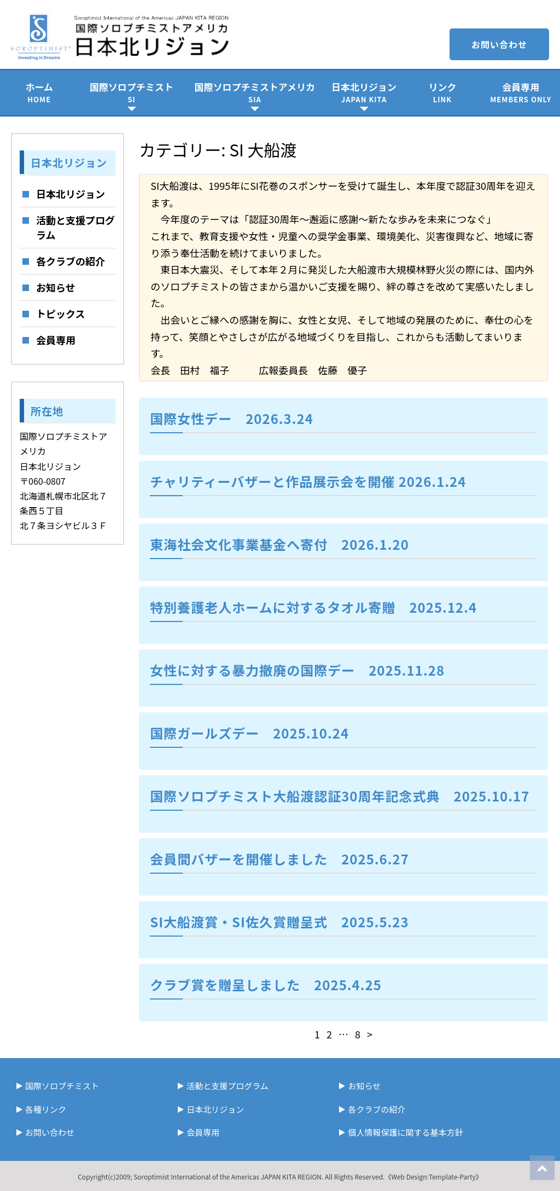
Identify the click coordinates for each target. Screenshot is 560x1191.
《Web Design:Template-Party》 (433, 1176)
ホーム (39, 92)
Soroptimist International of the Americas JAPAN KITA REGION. (228, 1176)
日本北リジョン (364, 92)
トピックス (60, 313)
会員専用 (521, 92)
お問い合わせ (499, 44)
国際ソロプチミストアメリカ (254, 92)
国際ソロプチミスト (131, 92)
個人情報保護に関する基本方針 (405, 1132)
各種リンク (45, 1109)
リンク (442, 92)
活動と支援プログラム (75, 227)
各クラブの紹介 (70, 261)
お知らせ (55, 287)
